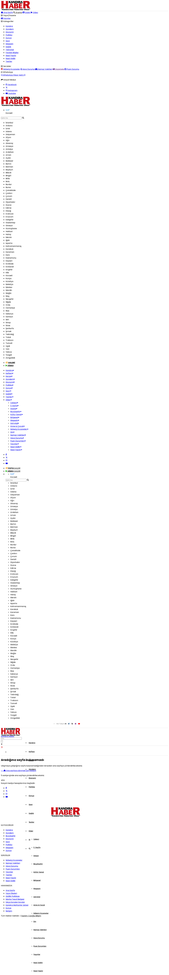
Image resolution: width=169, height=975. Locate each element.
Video (34, 12)
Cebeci (14, 402)
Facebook (11, 84)
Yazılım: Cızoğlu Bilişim (31, 915)
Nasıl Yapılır (11, 55)
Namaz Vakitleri (43, 69)
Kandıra (9, 26)
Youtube (11, 93)
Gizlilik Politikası (13, 896)
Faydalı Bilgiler (12, 52)
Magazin (9, 43)
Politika (9, 35)
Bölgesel (14, 417)
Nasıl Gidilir (10, 58)
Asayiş (13, 408)
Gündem (10, 29)
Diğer (9, 399)
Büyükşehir (15, 411)
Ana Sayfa (7, 12)
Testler (9, 61)
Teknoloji (10, 49)
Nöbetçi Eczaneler (10, 69)
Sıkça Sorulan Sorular (15, 902)
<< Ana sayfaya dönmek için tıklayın (18, 770)
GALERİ (13, 468)
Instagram (11, 90)
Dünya (9, 38)
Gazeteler (58, 69)
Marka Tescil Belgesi (15, 899)
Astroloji (14, 423)
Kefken (9, 373)
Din (12, 432)
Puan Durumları (18, 441)
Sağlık (8, 46)
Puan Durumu (71, 69)
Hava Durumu (28, 69)
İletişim (9, 911)
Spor (8, 41)
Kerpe (9, 376)
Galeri (26, 12)
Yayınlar (6, 18)
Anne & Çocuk (17, 426)
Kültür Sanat (16, 414)
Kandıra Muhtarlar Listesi (17, 905)
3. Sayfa (14, 405)
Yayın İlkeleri (11, 893)
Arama (17, 12)
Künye (8, 908)
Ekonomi (9, 32)
